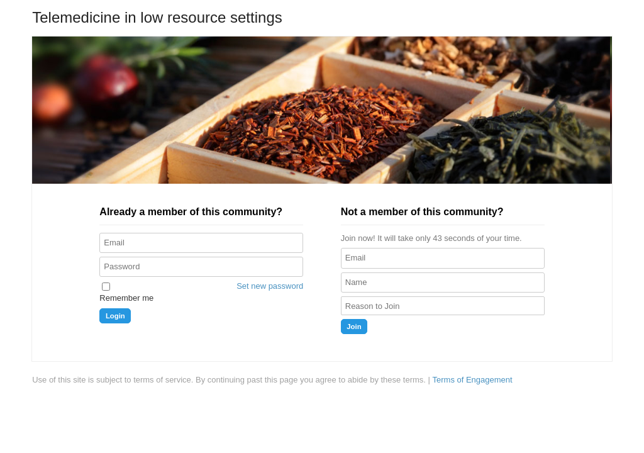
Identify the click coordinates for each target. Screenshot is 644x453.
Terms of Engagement (473, 379)
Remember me (126, 298)
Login (115, 316)
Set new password (269, 286)
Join (354, 326)
